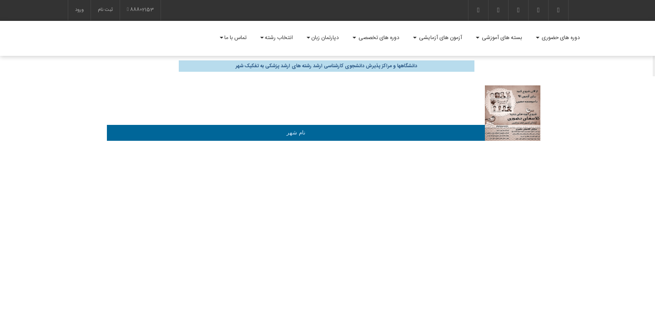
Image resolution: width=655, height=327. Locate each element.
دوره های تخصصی (376, 37)
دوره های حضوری (558, 37)
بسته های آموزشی (499, 37)
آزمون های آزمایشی (437, 37)
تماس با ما (233, 37)
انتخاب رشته (276, 37)
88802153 (140, 10)
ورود (79, 10)
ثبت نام (105, 10)
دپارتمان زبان (323, 37)
